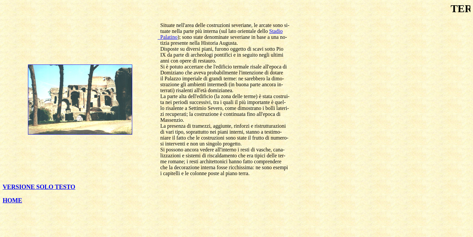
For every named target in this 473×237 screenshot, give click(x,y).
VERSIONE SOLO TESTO (39, 186)
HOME (12, 200)
